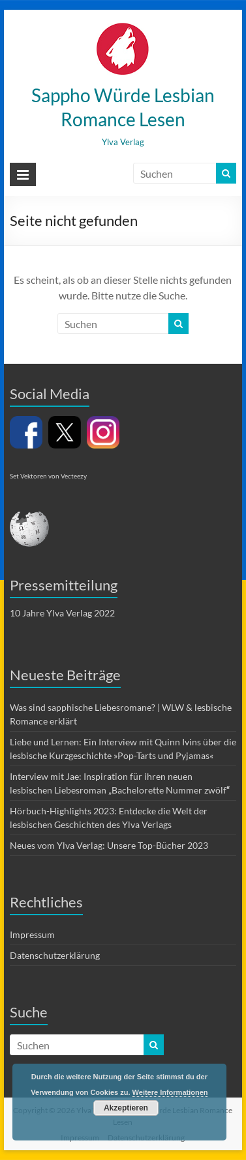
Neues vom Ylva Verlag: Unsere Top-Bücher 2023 (109, 845)
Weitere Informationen (170, 1092)
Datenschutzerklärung (55, 955)
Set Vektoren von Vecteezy (48, 476)
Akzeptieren (126, 1107)
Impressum (32, 934)
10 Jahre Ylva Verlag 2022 (62, 612)
